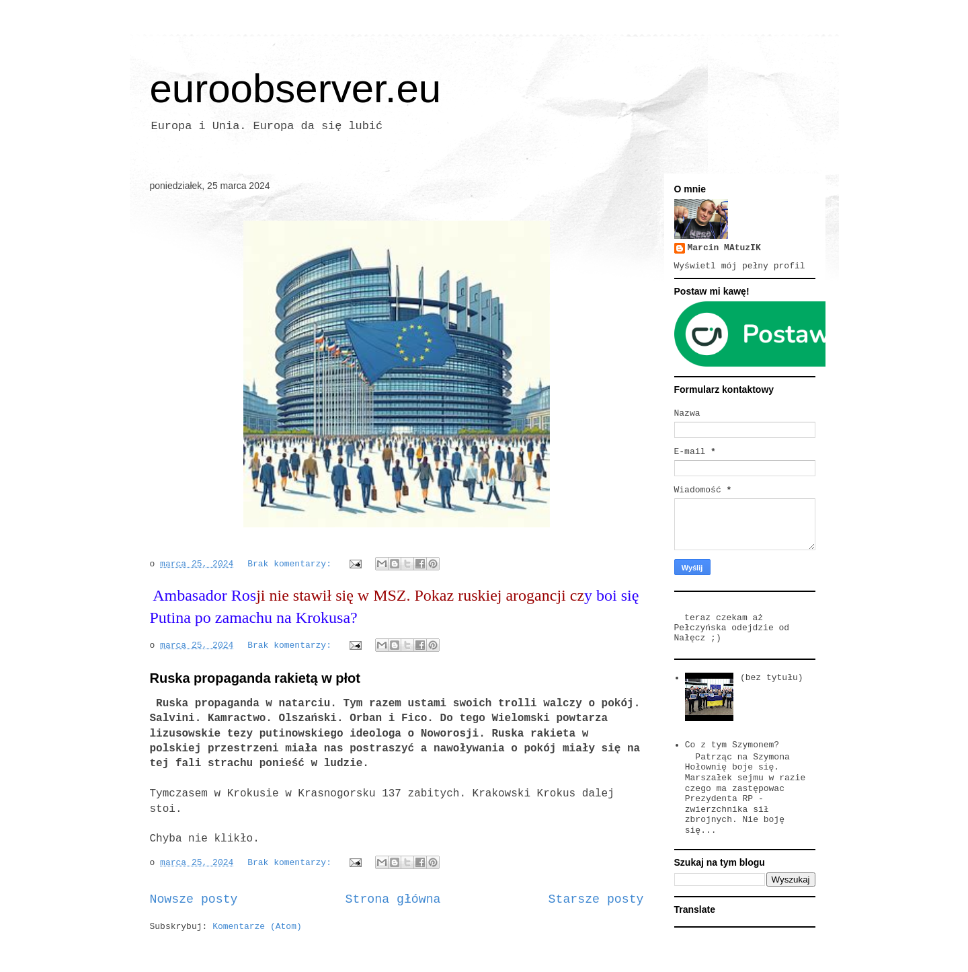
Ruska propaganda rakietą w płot (255, 678)
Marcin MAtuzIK (724, 248)
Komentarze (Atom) (257, 927)
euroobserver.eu (296, 88)
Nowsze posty (194, 899)
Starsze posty (596, 899)
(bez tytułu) (771, 678)
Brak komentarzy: (292, 564)
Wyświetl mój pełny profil (739, 266)
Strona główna (393, 899)
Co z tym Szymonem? (732, 745)
